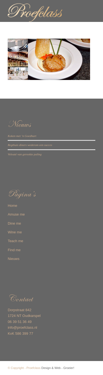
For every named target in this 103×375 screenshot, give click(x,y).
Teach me (15, 241)
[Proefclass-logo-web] (43, 11)
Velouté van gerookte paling (24, 154)
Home (12, 206)
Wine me (15, 232)
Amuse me (16, 214)
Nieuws (14, 259)
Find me (14, 250)
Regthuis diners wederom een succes (30, 145)
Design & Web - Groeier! (57, 368)
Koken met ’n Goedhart (22, 136)
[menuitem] (87, 11)
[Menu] (87, 11)
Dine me (14, 223)
